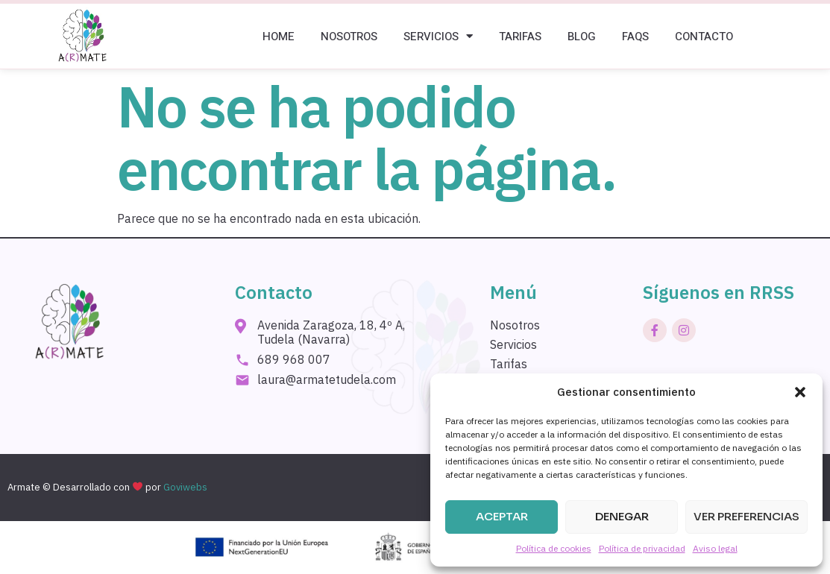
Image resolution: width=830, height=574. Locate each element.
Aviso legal (715, 548)
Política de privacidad (642, 548)
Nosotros (349, 36)
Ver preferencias (746, 516)
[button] (800, 392)
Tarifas (520, 36)
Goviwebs (185, 487)
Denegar (622, 516)
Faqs (635, 36)
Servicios (438, 36)
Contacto (704, 36)
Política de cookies (553, 548)
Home (278, 36)
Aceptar (502, 516)
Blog (582, 36)
